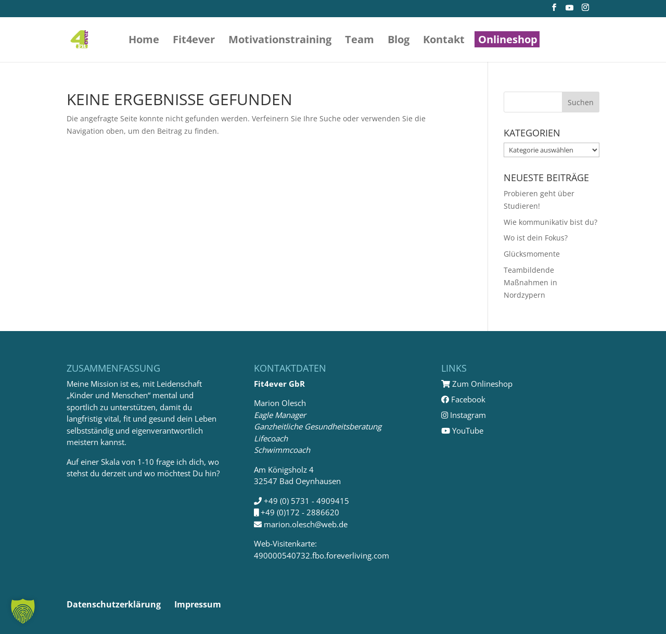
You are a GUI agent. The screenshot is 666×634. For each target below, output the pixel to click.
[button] (23, 611)
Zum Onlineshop (477, 383)
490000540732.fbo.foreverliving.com (321, 555)
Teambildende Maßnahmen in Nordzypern (530, 282)
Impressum (197, 604)
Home (144, 41)
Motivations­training (279, 41)
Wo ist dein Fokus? (536, 238)
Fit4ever (194, 41)
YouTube (462, 430)
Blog (398, 41)
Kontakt (444, 41)
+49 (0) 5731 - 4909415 (306, 501)
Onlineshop (507, 41)
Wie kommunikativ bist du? (550, 222)
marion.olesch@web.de (306, 524)
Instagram (463, 415)
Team (359, 41)
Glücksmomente (532, 254)
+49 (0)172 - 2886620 (300, 512)
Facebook (463, 399)
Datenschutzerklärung (114, 604)
